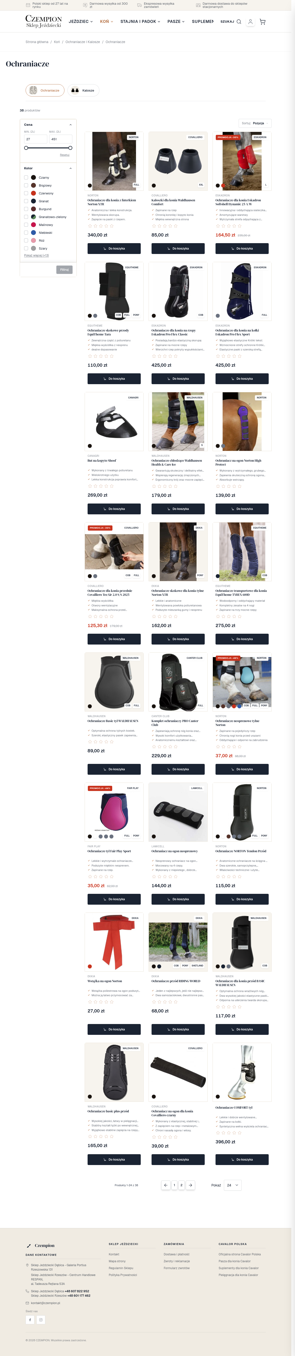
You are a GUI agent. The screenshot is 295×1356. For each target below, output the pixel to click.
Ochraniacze (115, 42)
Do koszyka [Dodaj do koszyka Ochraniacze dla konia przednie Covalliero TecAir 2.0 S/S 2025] (114, 639)
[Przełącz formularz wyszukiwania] (231, 21)
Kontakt (114, 1254)
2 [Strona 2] (182, 1185)
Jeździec (81, 21)
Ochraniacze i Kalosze (82, 42)
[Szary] (48, 248)
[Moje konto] (250, 21)
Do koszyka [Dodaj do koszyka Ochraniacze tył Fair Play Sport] (114, 899)
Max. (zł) (55, 131)
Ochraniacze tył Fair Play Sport (109, 851)
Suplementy (208, 21)
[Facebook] (30, 1319)
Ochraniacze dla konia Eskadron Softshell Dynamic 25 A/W (238, 202)
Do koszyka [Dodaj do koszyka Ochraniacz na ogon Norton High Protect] (242, 509)
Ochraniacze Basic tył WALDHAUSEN (113, 721)
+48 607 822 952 (77, 1291)
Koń (107, 21)
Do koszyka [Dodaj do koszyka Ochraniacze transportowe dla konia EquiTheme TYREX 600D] (242, 639)
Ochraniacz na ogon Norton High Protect (238, 462)
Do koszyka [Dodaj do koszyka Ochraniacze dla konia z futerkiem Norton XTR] (114, 249)
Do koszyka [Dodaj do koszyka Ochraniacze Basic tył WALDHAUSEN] (114, 769)
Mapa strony (117, 1261)
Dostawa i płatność (176, 1254)
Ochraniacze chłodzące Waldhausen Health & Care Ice (177, 462)
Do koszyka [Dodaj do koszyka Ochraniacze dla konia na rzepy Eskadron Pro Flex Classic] (178, 379)
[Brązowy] (48, 185)
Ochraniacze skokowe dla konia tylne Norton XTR (178, 593)
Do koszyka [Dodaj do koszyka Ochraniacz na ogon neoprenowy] (178, 899)
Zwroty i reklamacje (177, 1261)
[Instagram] (40, 1319)
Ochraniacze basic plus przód (108, 1111)
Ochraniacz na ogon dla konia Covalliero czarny (172, 1113)
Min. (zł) (29, 131)
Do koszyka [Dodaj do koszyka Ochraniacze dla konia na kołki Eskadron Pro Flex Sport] (242, 379)
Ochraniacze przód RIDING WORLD (176, 981)
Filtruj (64, 270)
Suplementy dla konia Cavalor (239, 1268)
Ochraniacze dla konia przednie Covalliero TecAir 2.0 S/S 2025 (110, 593)
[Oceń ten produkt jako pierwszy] (101, 225)
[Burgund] (48, 209)
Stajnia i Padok (141, 21)
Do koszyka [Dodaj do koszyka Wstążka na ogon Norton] (114, 1029)
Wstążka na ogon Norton (105, 981)
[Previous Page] (166, 1185)
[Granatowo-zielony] (48, 217)
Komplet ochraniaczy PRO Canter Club (175, 723)
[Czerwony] (48, 193)
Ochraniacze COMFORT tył (234, 1107)
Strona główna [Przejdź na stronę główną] (37, 42)
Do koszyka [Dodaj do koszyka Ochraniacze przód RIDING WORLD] (178, 1029)
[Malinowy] (48, 225)
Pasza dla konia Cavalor (235, 1261)
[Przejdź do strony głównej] (44, 21)
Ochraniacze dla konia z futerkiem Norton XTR (112, 202)
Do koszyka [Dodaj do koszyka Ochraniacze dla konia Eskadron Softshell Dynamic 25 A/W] (242, 249)
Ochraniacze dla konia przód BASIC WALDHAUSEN (240, 983)
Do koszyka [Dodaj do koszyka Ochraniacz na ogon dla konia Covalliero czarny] (178, 1160)
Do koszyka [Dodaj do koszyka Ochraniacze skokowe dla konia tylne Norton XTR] (178, 639)
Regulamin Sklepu (121, 1268)
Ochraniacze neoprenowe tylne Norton (237, 723)
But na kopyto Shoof (102, 460)
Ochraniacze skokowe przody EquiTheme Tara (108, 332)
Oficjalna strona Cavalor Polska (240, 1254)
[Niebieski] (48, 233)
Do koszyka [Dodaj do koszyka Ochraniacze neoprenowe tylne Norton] (242, 769)
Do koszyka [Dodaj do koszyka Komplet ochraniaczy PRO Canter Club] (178, 769)
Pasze (176, 21)
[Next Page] (190, 1185)
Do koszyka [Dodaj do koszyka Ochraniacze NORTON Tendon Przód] (242, 899)
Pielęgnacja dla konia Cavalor (238, 1275)
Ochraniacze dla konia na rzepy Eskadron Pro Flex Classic (174, 332)
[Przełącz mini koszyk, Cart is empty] (262, 21)
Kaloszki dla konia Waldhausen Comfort (173, 202)
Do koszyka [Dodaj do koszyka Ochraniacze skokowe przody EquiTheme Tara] (114, 379)
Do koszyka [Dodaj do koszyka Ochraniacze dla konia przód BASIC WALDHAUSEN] (242, 1029)
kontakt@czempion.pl (45, 1303)
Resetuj (64, 155)
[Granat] (48, 201)
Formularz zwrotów (177, 1268)
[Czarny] (48, 177)
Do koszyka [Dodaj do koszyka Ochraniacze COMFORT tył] (242, 1160)
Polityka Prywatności (123, 1275)
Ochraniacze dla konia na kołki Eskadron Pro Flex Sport (237, 332)
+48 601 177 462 (78, 1296)
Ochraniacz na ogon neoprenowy (175, 851)
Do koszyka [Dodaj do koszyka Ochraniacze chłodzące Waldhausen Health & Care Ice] (178, 509)
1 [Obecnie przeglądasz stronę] (174, 1185)
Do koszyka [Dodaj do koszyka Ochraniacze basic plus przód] (114, 1160)
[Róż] (48, 240)
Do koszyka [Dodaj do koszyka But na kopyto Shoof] (114, 509)
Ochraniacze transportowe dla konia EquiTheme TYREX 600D (241, 593)
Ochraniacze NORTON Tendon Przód (241, 851)
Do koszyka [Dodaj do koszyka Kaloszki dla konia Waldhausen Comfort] (178, 249)
